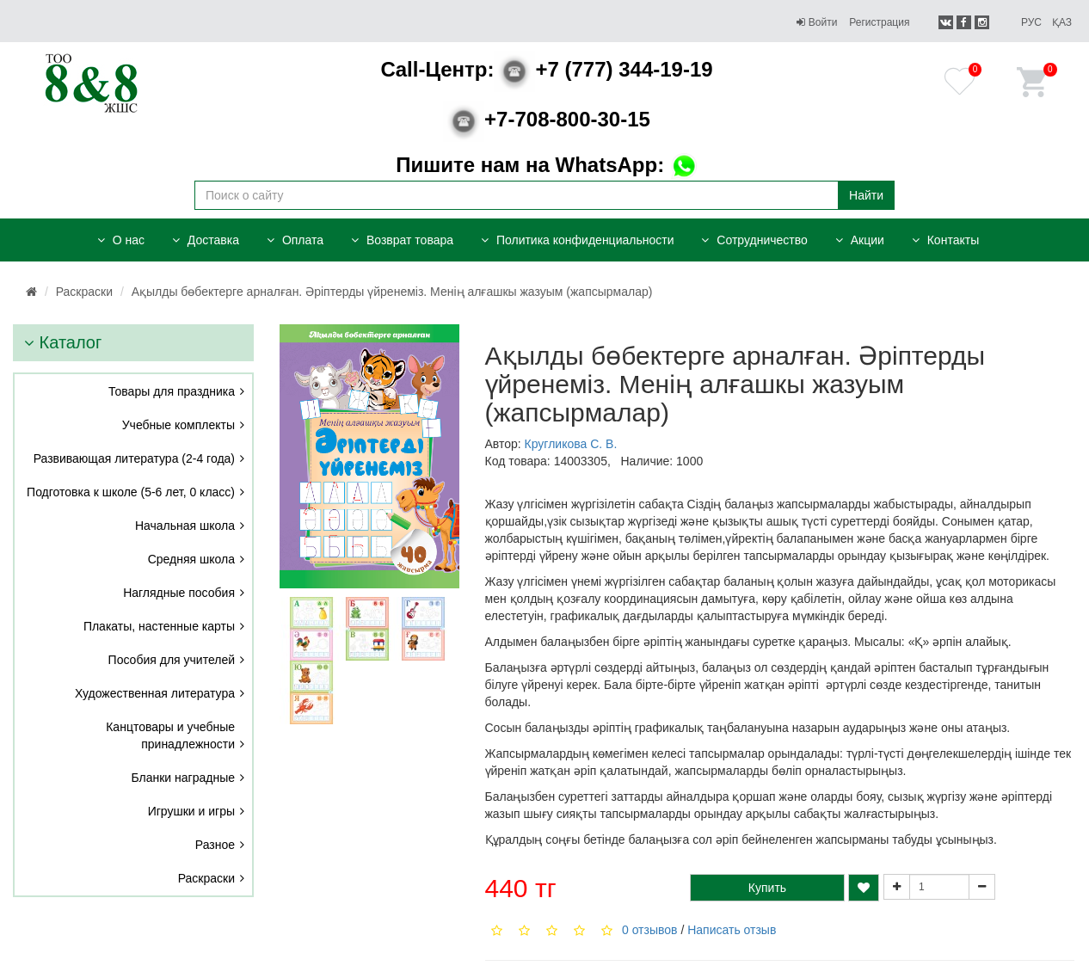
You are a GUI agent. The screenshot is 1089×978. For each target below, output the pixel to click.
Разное (215, 845)
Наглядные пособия (179, 593)
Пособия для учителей (171, 660)
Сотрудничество (754, 240)
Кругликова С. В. (571, 444)
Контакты (945, 240)
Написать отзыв (731, 930)
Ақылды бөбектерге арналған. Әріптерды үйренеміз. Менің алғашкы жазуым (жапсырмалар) (392, 291)
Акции (859, 240)
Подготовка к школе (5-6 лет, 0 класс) (131, 492)
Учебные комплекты (178, 425)
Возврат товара (402, 240)
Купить (767, 888)
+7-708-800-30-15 (546, 119)
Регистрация (879, 22)
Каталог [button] (63, 342)
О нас (121, 240)
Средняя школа (191, 559)
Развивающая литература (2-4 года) (134, 458)
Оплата (295, 240)
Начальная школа (185, 525)
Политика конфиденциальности (577, 240)
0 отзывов (650, 930)
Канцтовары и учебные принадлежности (170, 735)
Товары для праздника (171, 391)
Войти (817, 22)
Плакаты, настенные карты (159, 626)
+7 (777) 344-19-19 (546, 69)
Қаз (1062, 22)
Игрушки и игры (191, 811)
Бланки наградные (184, 777)
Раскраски (84, 291)
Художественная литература (155, 693)
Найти (866, 195)
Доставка (205, 240)
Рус (1031, 22)
